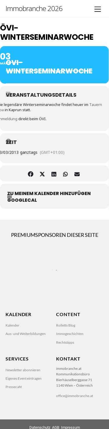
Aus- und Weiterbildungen (26, 333)
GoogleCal (22, 200)
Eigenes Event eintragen (24, 378)
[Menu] (97, 9)
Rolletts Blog (65, 325)
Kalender (12, 325)
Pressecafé (14, 387)
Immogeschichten (69, 333)
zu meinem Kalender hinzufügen (49, 193)
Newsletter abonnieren (23, 370)
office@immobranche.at (74, 396)
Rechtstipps (65, 342)
